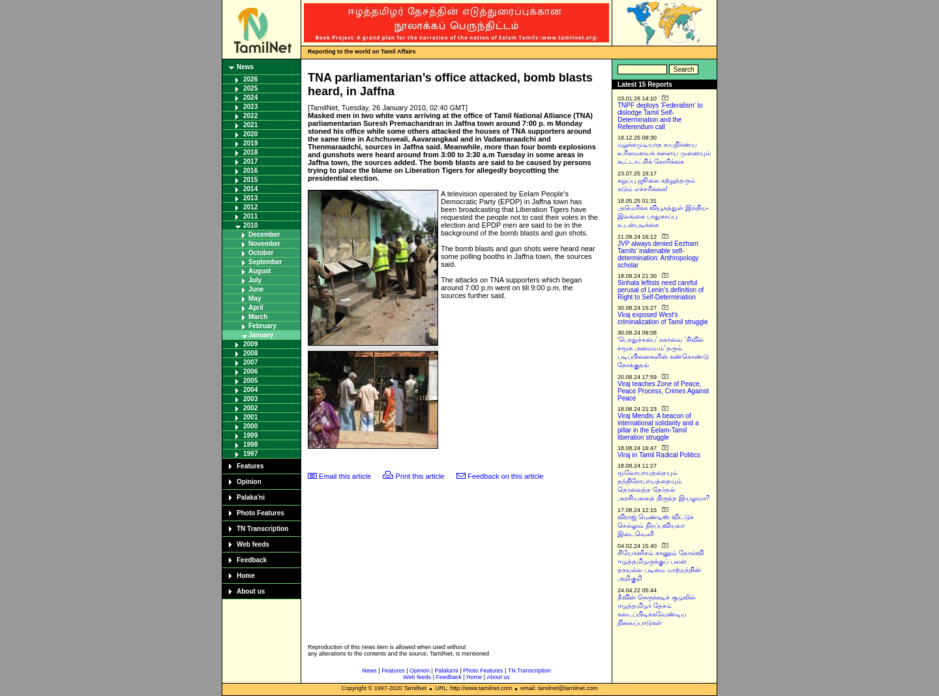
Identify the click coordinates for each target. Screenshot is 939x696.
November (264, 243)
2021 (250, 125)
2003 (250, 398)
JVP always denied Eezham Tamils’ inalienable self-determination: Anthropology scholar (658, 254)
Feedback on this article (505, 476)
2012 (250, 207)
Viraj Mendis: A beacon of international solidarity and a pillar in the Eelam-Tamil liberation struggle (658, 426)
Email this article (345, 476)
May (254, 298)
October (260, 252)
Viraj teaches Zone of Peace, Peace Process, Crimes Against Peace (663, 391)
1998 (250, 444)
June (255, 289)
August (259, 271)
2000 (250, 426)
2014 (250, 188)
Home (246, 575)
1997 (250, 453)
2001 (250, 417)
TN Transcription (262, 528)
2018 (250, 152)
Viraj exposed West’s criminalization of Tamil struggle (663, 318)
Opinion (249, 481)
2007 (250, 362)
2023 (250, 106)
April (255, 307)
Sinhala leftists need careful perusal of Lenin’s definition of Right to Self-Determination (661, 290)
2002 (250, 408)
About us (251, 591)
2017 (250, 161)
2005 (250, 380)
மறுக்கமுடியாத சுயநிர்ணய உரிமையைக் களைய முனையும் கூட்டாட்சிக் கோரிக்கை (664, 153)
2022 (250, 115)
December (264, 234)
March (257, 316)
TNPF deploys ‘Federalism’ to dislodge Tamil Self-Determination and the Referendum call (660, 116)
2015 (250, 179)
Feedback (252, 560)
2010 (250, 225)
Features (250, 466)
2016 (250, 170)
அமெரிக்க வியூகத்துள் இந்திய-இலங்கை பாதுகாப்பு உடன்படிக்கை (663, 216)
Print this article (420, 476)
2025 (250, 88)
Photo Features (260, 513)
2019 (250, 143)
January (260, 335)
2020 (250, 134)
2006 (250, 371)
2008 (250, 353)
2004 (250, 389)
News (245, 66)
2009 (250, 344)
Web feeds (253, 544)
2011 (250, 216)
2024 (250, 97)
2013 (250, 198)
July (254, 280)
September (265, 261)
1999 (250, 435)
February (262, 325)
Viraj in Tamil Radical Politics (659, 455)
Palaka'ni (251, 497)
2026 (250, 79)
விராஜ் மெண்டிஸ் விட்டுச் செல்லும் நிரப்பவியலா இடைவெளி (656, 525)
